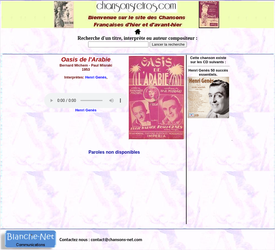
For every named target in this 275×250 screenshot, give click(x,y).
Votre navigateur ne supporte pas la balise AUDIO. (86, 100)
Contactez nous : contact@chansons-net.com (101, 239)
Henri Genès (95, 77)
